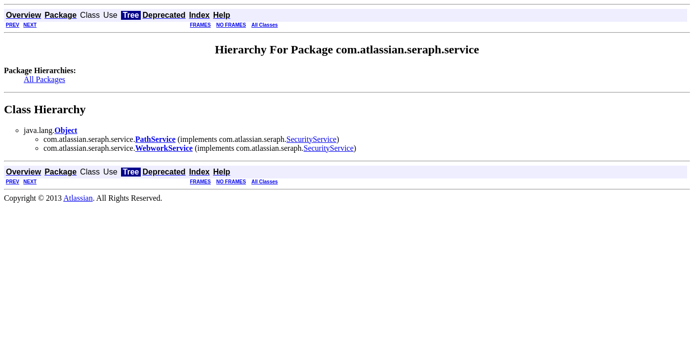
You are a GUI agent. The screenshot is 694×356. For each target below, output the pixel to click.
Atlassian (78, 198)
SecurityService (311, 139)
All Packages (44, 79)
